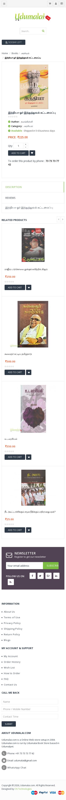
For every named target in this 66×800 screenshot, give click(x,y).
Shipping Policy (12, 628)
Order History (11, 661)
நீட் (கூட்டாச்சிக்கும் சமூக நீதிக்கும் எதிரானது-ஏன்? (30, 511)
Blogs (6, 640)
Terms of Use (11, 617)
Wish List (8, 667)
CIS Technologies (23, 788)
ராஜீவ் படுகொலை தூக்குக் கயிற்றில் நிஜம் (26, 269)
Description (13, 187)
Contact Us (9, 684)
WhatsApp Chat (16, 767)
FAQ (5, 678)
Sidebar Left (13, 42)
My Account (10, 656)
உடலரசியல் (11, 438)
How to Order (11, 673)
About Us (8, 611)
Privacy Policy (11, 623)
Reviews (10, 197)
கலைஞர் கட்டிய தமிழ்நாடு (18, 353)
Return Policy (11, 634)
